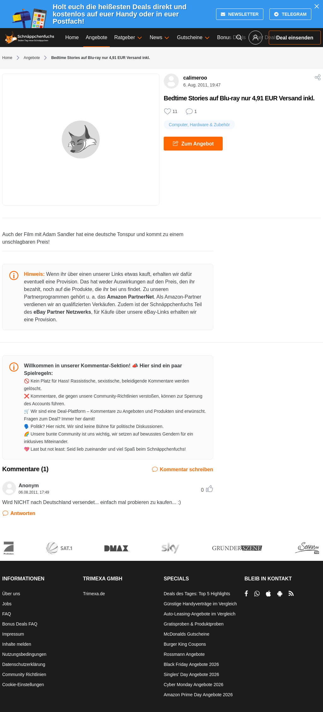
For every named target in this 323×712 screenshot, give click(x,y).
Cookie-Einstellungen (23, 684)
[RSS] (291, 593)
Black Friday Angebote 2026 (191, 664)
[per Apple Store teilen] (268, 593)
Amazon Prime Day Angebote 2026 (198, 694)
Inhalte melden (16, 644)
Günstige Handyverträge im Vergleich (200, 603)
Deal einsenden (294, 37)
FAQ (6, 613)
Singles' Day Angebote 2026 (191, 674)
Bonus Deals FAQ (19, 623)
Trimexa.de (94, 593)
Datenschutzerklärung (23, 664)
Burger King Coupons (185, 644)
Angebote (32, 58)
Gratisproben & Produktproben (194, 623)
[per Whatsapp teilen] (257, 593)
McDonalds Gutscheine (186, 634)
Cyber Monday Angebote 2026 (193, 684)
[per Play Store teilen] (279, 593)
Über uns (11, 593)
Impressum (13, 634)
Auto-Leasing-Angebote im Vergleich (199, 613)
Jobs (7, 603)
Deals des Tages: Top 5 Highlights (197, 593)
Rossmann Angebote (184, 654)
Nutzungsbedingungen (24, 654)
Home (7, 58)
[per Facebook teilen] (246, 593)
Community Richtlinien (24, 674)
